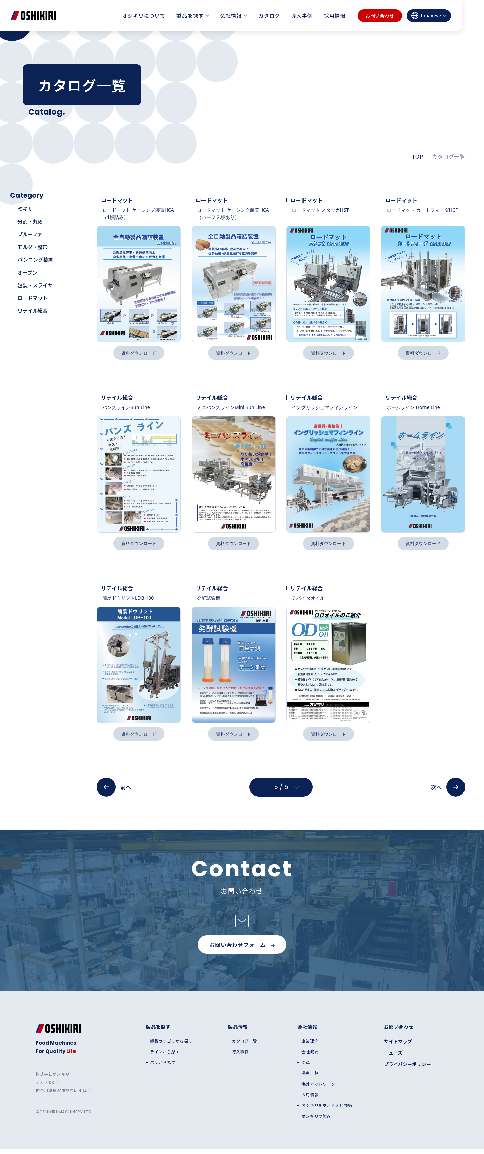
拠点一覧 (309, 1078)
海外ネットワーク (318, 1089)
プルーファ (29, 234)
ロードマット (32, 297)
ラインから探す (164, 1057)
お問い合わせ (380, 15)
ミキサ (25, 208)
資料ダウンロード (139, 353)
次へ (448, 792)
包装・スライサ (35, 285)
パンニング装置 (35, 259)
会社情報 (231, 15)
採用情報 (335, 15)
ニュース (393, 1057)
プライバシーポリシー (407, 1069)
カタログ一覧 (244, 1046)
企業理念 (309, 1046)
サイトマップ (398, 1046)
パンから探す (163, 1067)
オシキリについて (143, 15)
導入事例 (302, 15)
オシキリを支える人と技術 (326, 1110)
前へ (114, 792)
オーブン (27, 272)
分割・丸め (30, 221)
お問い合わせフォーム (242, 950)
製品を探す (189, 15)
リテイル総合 (32, 310)
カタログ (269, 15)
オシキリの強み (316, 1121)
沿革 (305, 1067)
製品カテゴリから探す (171, 1046)
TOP (417, 156)
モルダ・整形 (32, 246)
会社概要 (309, 1057)
